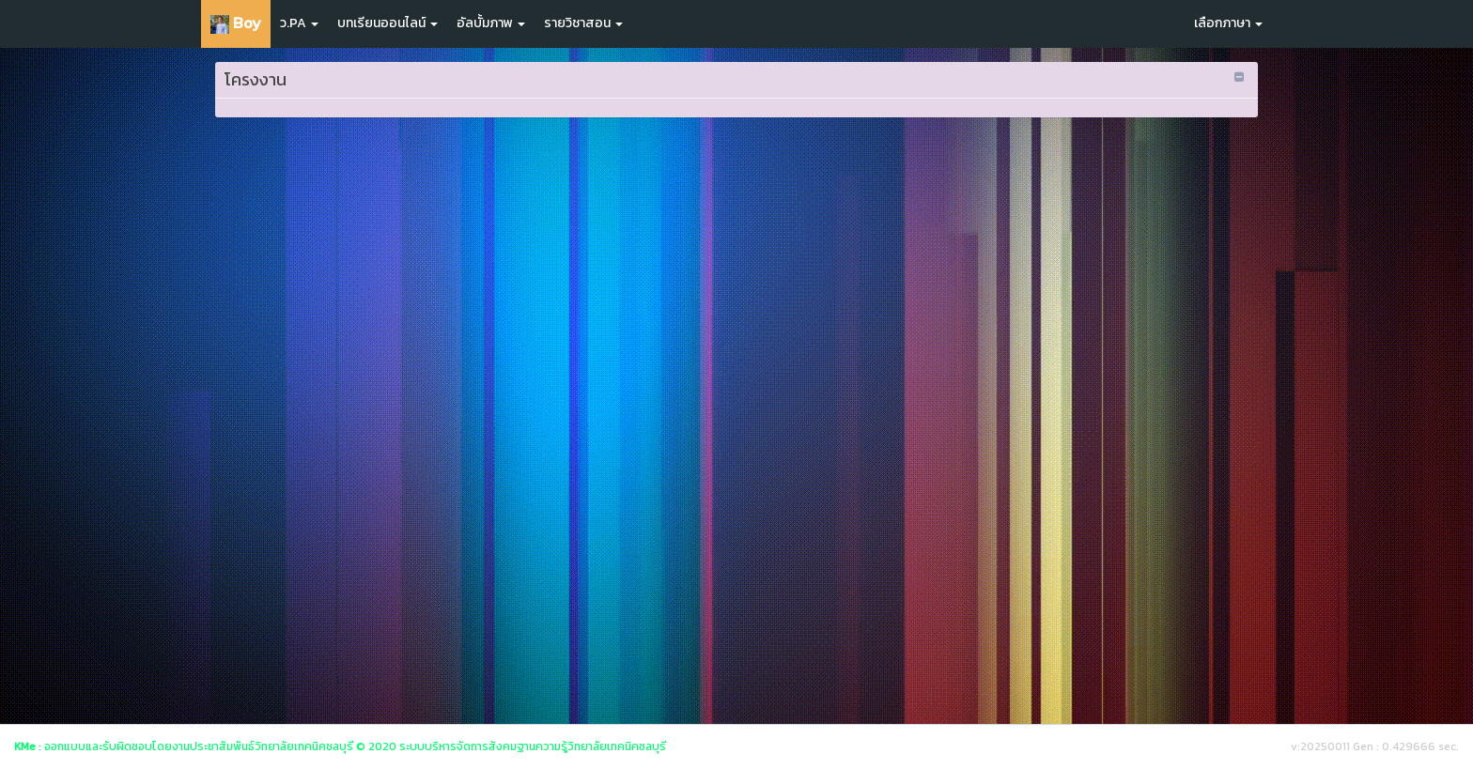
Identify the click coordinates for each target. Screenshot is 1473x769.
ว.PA (299, 23)
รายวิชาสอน (583, 23)
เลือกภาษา (1228, 23)
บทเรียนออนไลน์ (387, 23)
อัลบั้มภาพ (491, 23)
